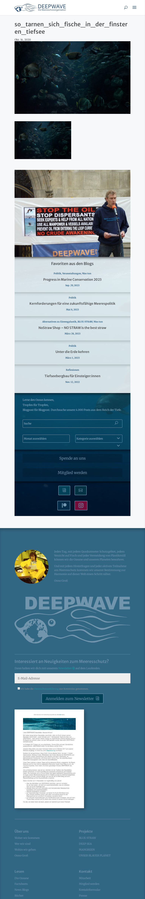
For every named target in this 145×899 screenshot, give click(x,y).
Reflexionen (72, 369)
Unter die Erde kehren (72, 352)
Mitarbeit (85, 878)
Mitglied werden (72, 472)
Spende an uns (72, 458)
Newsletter (65, 668)
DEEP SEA (85, 843)
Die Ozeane (22, 878)
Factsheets (21, 884)
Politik (57, 273)
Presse (83, 895)
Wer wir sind (22, 843)
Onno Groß (21, 855)
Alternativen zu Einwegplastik (59, 321)
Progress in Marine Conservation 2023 (72, 279)
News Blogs (22, 889)
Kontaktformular (89, 889)
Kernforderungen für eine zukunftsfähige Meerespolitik (72, 303)
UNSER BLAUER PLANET (95, 855)
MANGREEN (87, 849)
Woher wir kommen (27, 838)
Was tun (86, 273)
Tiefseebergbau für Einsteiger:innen (72, 376)
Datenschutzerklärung (46, 688)
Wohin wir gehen (25, 849)
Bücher (19, 895)
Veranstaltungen (71, 273)
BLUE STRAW (85, 321)
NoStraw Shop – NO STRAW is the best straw (72, 328)
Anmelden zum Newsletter (70, 698)
